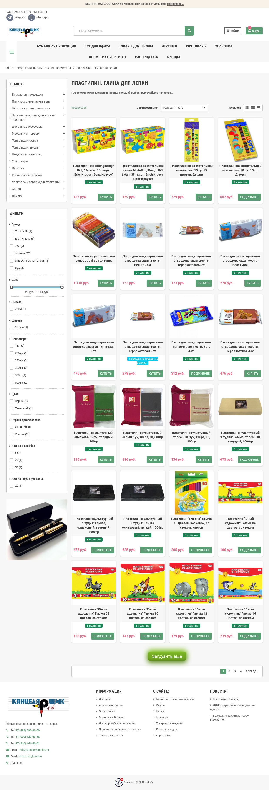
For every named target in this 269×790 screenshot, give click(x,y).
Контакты (40, 11)
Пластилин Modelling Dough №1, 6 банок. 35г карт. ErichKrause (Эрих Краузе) (94, 170)
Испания (23, 427)
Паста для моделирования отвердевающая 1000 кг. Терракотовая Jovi (240, 347)
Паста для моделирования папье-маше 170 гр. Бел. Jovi (191, 347)
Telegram (15, 17)
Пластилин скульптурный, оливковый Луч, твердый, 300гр (93, 437)
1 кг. (20, 346)
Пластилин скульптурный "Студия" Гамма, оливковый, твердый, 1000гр (94, 525)
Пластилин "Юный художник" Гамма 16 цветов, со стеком (240, 613)
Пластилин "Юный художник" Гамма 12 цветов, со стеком (191, 613)
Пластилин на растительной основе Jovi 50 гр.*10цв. (94, 258)
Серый (21, 401)
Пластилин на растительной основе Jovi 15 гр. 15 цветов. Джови (192, 170)
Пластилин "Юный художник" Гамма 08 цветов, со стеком (93, 613)
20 (19, 460)
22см (21, 309)
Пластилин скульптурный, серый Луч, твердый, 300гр (142, 435)
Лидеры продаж (167, 729)
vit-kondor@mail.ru (30, 756)
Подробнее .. (175, 3)
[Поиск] (133, 31)
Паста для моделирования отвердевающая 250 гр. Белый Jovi (143, 261)
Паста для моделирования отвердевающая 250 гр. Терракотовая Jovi (191, 261)
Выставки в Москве (226, 699)
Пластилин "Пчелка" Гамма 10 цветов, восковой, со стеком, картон (191, 523)
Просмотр (234, 107)
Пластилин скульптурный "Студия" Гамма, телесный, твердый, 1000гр (240, 437)
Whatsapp (38, 17)
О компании (107, 711)
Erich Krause (25, 239)
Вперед (252, 671)
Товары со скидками (170, 723)
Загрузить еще (167, 656)
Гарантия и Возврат (112, 717)
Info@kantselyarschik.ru (34, 749)
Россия (22, 434)
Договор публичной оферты (117, 723)
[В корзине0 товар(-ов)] (254, 30)
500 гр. (21, 382)
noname (23, 253)
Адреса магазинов (111, 705)
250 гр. (21, 360)
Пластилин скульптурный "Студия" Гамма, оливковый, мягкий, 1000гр (142, 523)
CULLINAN (24, 231)
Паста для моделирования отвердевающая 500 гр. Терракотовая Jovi (143, 347)
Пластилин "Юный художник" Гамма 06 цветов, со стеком (240, 523)
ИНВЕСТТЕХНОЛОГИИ (32, 261)
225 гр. (21, 353)
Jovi (20, 246)
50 (19, 467)
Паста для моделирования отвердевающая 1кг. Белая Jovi (94, 347)
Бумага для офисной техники (175, 699)
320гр (21, 375)
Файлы (160, 705)
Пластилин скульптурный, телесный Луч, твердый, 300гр (191, 437)
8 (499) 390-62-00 (18, 11)
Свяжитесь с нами (111, 735)
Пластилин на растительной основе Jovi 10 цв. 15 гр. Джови (240, 170)
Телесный (24, 408)
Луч (20, 268)
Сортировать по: (147, 107)
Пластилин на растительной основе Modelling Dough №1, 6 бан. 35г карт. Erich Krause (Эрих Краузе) (143, 172)
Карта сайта (164, 735)
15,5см (22, 327)
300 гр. (21, 368)
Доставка (105, 699)
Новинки (162, 717)
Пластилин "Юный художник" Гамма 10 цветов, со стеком (142, 613)
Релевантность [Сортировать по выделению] (173, 107)
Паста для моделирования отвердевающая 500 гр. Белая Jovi (240, 261)
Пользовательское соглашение (120, 729)
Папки (160, 711)
